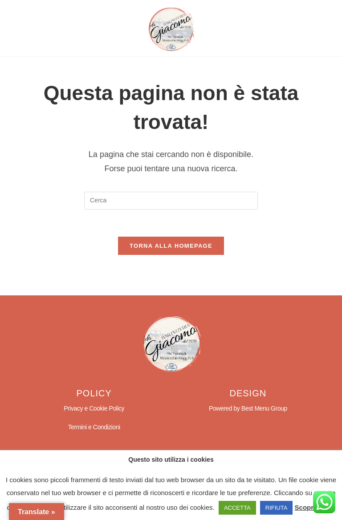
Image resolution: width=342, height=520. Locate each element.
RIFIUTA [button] (276, 507)
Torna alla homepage (171, 245)
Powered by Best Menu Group (248, 408)
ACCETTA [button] (237, 507)
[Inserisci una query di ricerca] (171, 201)
